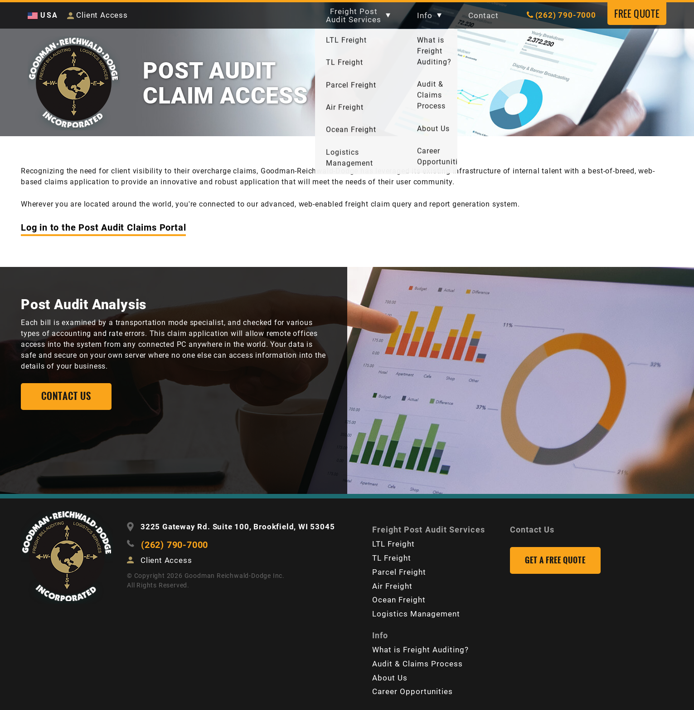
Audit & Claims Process (417, 662)
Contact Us (532, 530)
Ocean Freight (399, 599)
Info (427, 15)
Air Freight (392, 586)
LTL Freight (393, 544)
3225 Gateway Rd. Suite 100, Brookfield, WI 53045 (238, 527)
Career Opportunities (412, 690)
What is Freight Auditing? (420, 648)
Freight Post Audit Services (355, 15)
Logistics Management (416, 613)
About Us (390, 676)
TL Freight (391, 558)
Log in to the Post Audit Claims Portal (103, 227)
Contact (482, 15)
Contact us (66, 397)
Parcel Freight (399, 572)
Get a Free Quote (555, 561)
